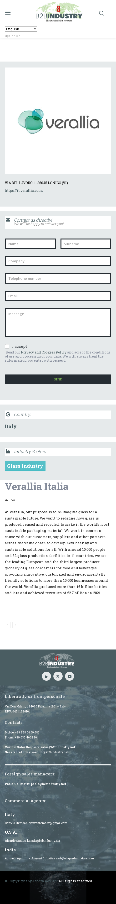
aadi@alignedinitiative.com (75, 858)
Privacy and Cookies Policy (43, 352)
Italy (11, 426)
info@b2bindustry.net (53, 752)
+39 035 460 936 (26, 737)
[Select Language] (21, 29)
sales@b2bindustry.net (58, 747)
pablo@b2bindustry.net (48, 784)
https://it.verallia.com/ (24, 190)
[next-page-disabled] (15, 625)
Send (58, 379)
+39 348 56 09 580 (27, 732)
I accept (19, 346)
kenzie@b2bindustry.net (43, 840)
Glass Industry (25, 466)
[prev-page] (8, 625)
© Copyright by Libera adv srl (31, 880)
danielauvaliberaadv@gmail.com (44, 823)
